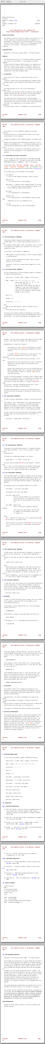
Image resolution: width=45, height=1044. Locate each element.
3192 (7, 869)
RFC (3, 868)
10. (3, 802)
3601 (16, 20)
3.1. (4, 445)
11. (3, 882)
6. (3, 596)
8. (3, 711)
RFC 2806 (34, 877)
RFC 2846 (15, 874)
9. (3, 754)
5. (3, 580)
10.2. (4, 858)
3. (3, 396)
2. (3, 236)
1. (3, 74)
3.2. (4, 472)
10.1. (4, 806)
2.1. (4, 269)
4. (3, 549)
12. (3, 954)
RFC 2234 (21, 823)
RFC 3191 (8, 863)
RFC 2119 (37, 168)
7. (3, 685)
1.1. (4, 155)
